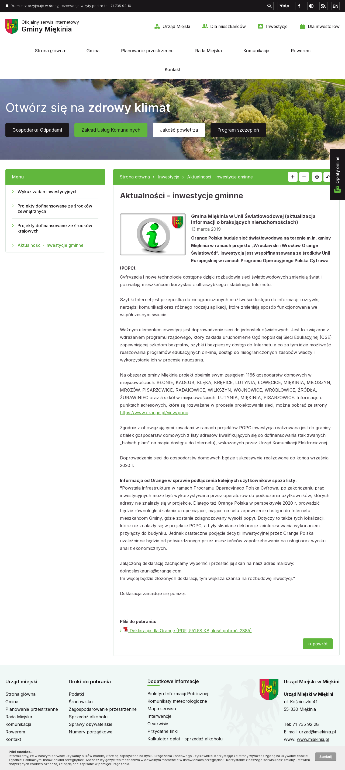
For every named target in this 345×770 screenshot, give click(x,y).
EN (336, 6)
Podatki (76, 694)
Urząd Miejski (176, 26)
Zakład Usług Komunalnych (110, 130)
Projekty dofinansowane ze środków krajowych (55, 228)
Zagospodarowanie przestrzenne (103, 709)
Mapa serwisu (161, 708)
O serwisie (157, 723)
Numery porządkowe (90, 731)
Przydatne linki (162, 731)
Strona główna (50, 50)
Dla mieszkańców (228, 26)
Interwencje (159, 716)
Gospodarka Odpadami (37, 130)
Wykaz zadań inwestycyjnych (48, 191)
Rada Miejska (208, 50)
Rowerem (300, 50)
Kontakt (172, 69)
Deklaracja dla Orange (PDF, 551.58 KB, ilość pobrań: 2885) (187, 630)
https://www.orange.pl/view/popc (154, 412)
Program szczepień (238, 130)
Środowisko (81, 701)
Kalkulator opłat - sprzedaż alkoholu (185, 738)
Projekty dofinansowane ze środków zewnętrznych (55, 208)
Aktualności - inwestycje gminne (51, 245)
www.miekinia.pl (313, 739)
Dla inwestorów (324, 26)
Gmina (93, 50)
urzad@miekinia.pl (317, 731)
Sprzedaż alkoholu (88, 716)
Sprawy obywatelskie (90, 724)
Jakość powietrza (179, 130)
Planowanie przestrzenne (147, 50)
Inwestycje (277, 26)
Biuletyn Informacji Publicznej (177, 693)
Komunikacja (256, 50)
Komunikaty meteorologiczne (177, 701)
